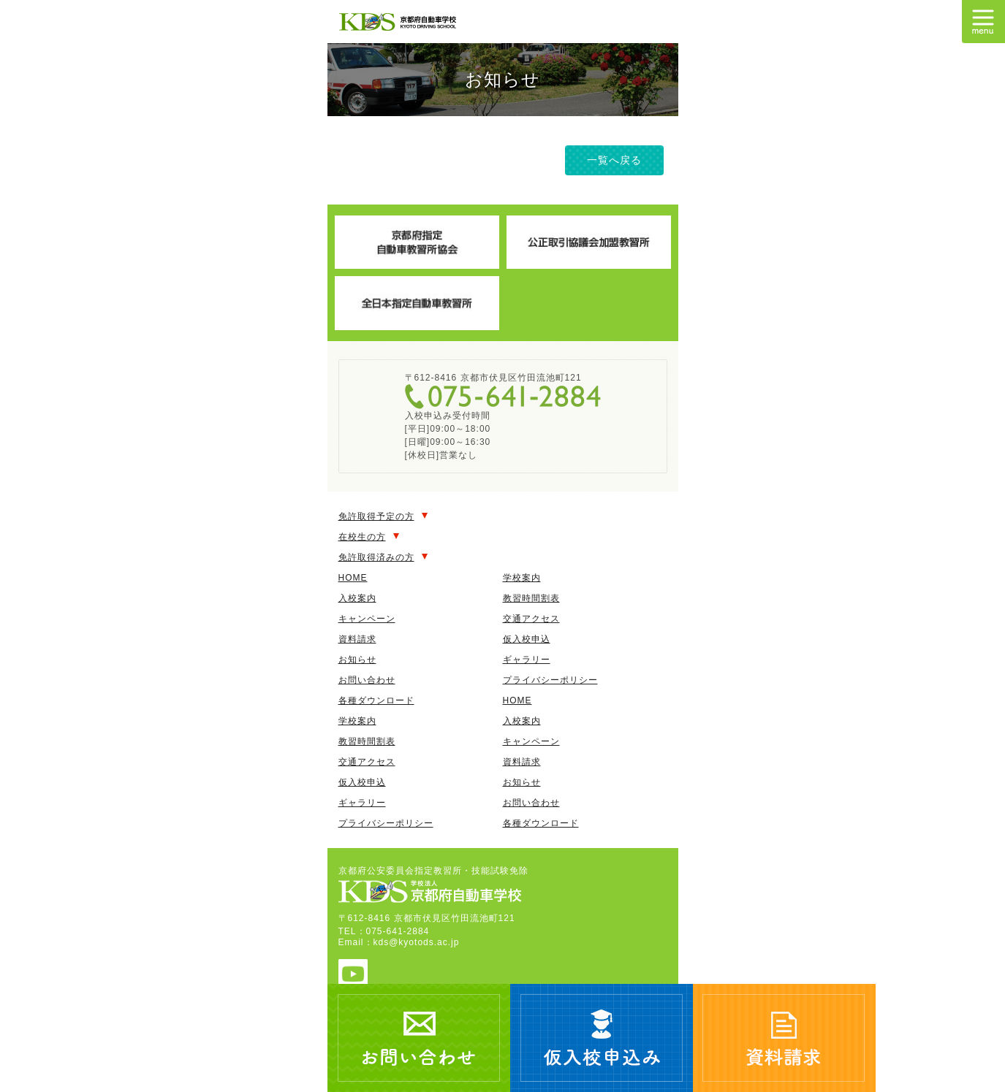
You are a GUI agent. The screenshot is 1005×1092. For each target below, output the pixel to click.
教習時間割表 (531, 598)
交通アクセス (531, 619)
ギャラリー (526, 659)
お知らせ (357, 659)
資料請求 (357, 639)
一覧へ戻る (614, 160)
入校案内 (357, 598)
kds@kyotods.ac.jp (416, 942)
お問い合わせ (366, 680)
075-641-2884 (503, 396)
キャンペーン (366, 619)
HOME (353, 578)
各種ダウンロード (376, 700)
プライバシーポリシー (550, 680)
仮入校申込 (526, 639)
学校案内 (522, 578)
